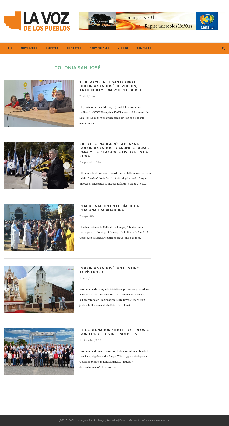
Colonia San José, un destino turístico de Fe (109, 270)
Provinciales (100, 48)
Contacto (144, 48)
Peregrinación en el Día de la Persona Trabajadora (109, 208)
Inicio (8, 48)
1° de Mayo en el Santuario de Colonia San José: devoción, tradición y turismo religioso (110, 86)
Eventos (52, 48)
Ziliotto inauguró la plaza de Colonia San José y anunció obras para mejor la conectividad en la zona (114, 150)
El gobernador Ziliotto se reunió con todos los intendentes (114, 332)
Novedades (29, 48)
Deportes (74, 48)
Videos (123, 48)
